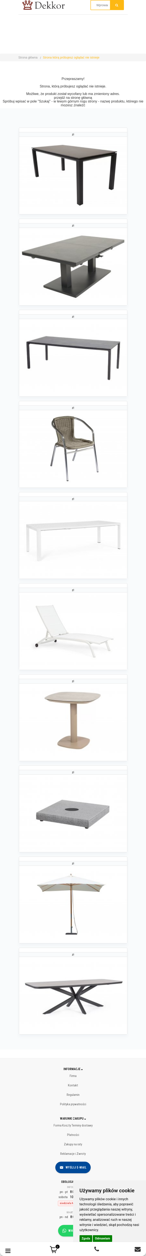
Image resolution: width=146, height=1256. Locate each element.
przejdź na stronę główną (73, 97)
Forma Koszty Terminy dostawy (73, 1125)
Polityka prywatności (73, 1104)
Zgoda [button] (86, 1238)
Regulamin (73, 1095)
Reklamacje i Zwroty (73, 1154)
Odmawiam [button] (102, 1238)
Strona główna (28, 57)
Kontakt (73, 1085)
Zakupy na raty (73, 1144)
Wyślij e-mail (73, 1167)
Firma (73, 1076)
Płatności (73, 1135)
